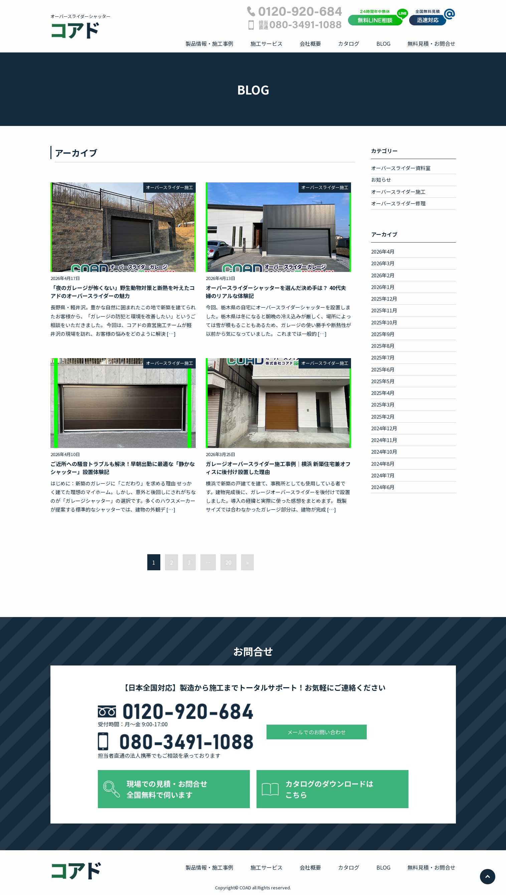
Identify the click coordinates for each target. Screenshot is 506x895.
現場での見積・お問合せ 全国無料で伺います (167, 789)
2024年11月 (384, 439)
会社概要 (310, 43)
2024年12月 (384, 428)
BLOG (383, 43)
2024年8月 (382, 463)
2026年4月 (382, 251)
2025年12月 (384, 298)
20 (228, 562)
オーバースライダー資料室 (401, 167)
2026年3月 (382, 263)
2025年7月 (382, 357)
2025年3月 (382, 404)
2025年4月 (382, 392)
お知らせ (381, 179)
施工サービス (266, 43)
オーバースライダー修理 (398, 203)
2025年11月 (384, 310)
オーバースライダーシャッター (80, 26)
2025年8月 (382, 345)
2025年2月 (382, 416)
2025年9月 (382, 333)
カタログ (348, 43)
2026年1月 (382, 286)
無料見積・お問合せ (431, 43)
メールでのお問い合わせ (316, 732)
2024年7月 (382, 475)
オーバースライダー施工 (398, 191)
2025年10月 (384, 322)
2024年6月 (382, 486)
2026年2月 (382, 275)
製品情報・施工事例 (209, 43)
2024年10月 (384, 451)
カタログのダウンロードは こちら (329, 789)
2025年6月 (382, 369)
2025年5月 (382, 381)
